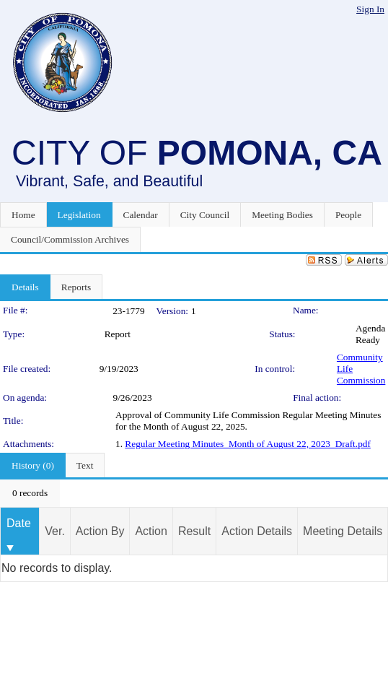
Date (18, 523)
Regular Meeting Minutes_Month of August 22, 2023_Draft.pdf (248, 443)
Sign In (370, 9)
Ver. (55, 531)
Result (194, 531)
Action (151, 531)
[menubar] (30, 493)
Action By (100, 531)
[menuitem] (30, 493)
